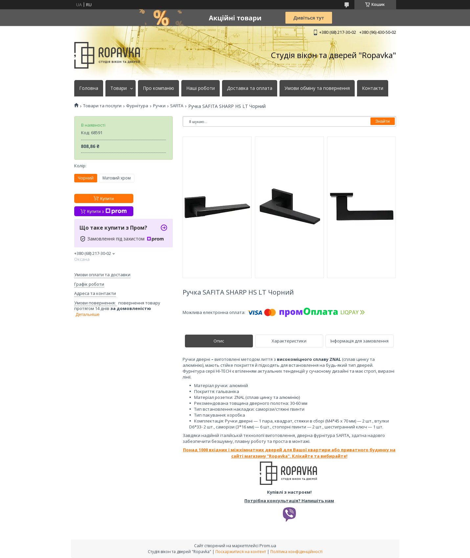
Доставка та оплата (249, 88)
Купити (107, 198)
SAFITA (176, 106)
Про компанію (158, 88)
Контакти (372, 88)
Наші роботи (200, 88)
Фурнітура (137, 106)
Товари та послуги (102, 106)
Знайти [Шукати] (382, 121)
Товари (118, 88)
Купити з (107, 211)
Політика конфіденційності (296, 551)
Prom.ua (267, 545)
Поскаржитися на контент (240, 551)
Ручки (159, 106)
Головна (88, 88)
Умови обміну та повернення (317, 88)
